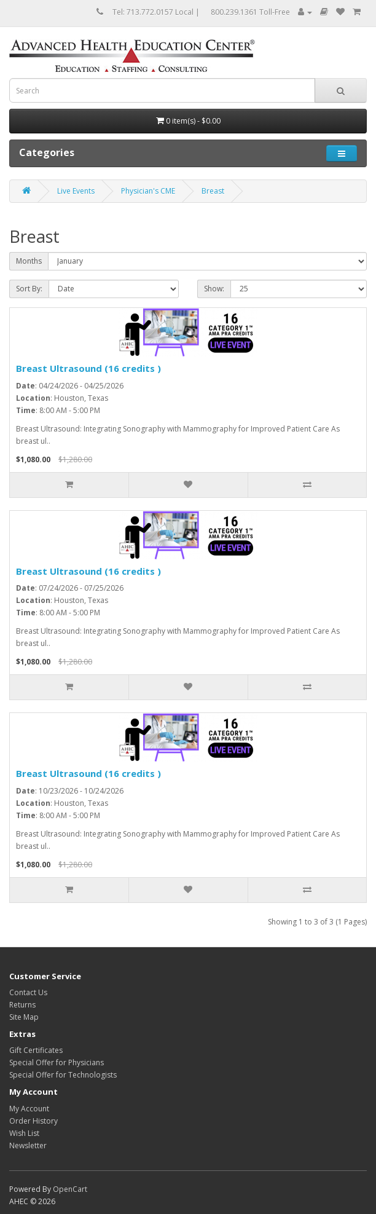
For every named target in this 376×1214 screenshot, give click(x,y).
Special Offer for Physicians (56, 1062)
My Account (29, 1108)
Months (29, 261)
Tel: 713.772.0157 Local (153, 12)
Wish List (24, 1133)
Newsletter (28, 1145)
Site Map (24, 1017)
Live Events (76, 191)
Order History (33, 1121)
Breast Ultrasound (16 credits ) (88, 368)
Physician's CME (148, 191)
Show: (214, 288)
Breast (213, 191)
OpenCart (70, 1189)
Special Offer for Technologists (63, 1075)
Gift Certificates (36, 1050)
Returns (22, 1004)
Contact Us (28, 992)
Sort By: (29, 288)
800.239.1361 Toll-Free (250, 12)
